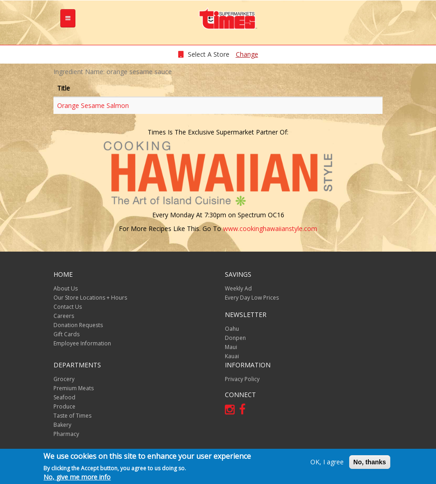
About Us (65, 288)
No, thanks (369, 462)
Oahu (232, 329)
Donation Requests (78, 325)
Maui (231, 347)
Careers (63, 316)
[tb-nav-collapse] (67, 18)
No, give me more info (77, 477)
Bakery (62, 425)
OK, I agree (327, 461)
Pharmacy (66, 434)
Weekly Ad (238, 288)
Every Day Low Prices (252, 297)
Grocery (63, 379)
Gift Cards (66, 334)
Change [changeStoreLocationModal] (247, 54)
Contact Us (67, 307)
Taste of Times (72, 415)
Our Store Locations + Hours (90, 297)
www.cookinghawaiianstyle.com (270, 228)
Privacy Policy (242, 379)
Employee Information (82, 343)
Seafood (64, 397)
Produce (64, 406)
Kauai (232, 356)
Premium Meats (73, 388)
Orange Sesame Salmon (93, 105)
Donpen (235, 338)
